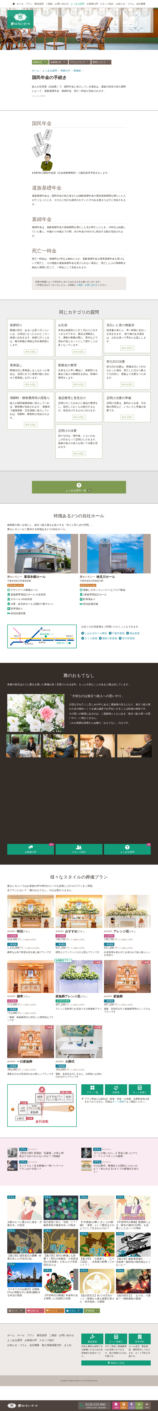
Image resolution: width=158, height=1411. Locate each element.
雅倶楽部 (39, 4)
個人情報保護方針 (52, 1345)
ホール (20, 4)
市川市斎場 (127, 638)
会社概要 (141, 4)
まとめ (67, 1345)
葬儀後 (77, 70)
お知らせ (35, 1310)
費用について (101, 62)
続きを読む (30, 352)
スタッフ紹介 (107, 4)
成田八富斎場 (108, 638)
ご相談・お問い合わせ (57, 4)
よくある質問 (78, 4)
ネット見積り (119, 1101)
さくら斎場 (89, 638)
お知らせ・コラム (125, 4)
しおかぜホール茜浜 (94, 633)
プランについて (79, 62)
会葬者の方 (58, 62)
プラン (29, 4)
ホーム (35, 70)
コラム (73, 1310)
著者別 (91, 1310)
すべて (16, 1310)
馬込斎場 (132, 633)
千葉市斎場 (117, 633)
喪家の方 (40, 62)
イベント (54, 1310)
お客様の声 (92, 4)
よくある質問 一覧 (79, 487)
